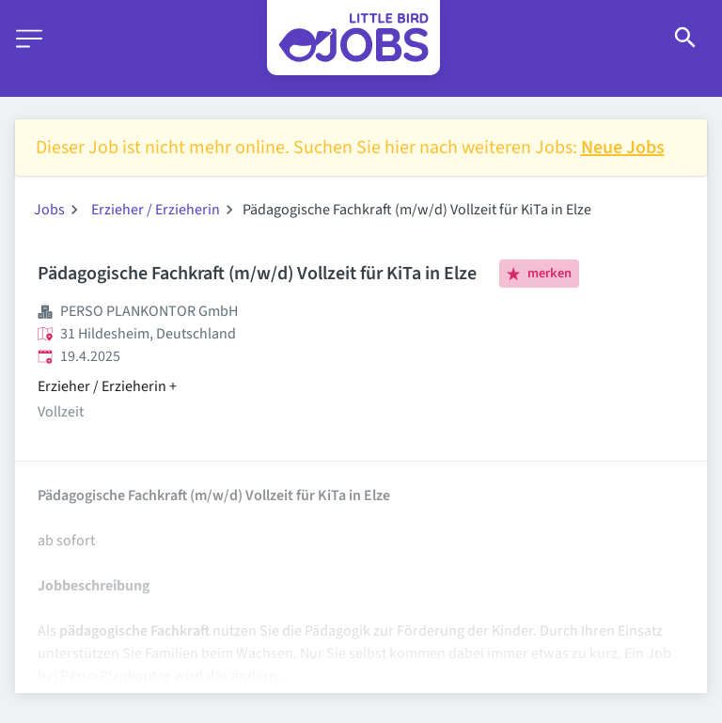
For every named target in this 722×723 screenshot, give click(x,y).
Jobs (49, 209)
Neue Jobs (623, 147)
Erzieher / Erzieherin (155, 209)
